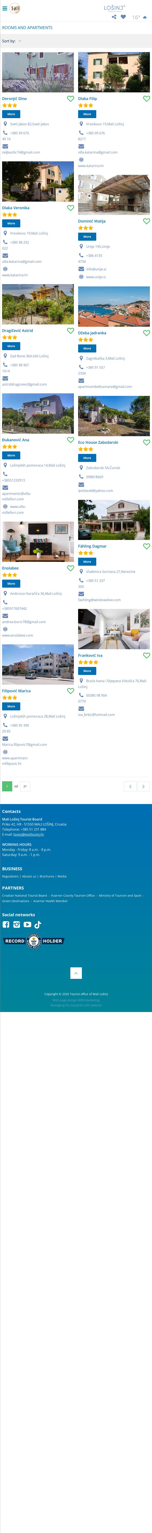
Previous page (130, 786)
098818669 (67, 610)
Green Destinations (15, 901)
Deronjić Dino (14, 98)
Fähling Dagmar (65, 713)
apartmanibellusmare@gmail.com (78, 485)
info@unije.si (69, 337)
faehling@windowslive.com (72, 767)
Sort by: (9, 40)
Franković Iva (63, 857)
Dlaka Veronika (15, 242)
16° (140, 17)
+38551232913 (13, 576)
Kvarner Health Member (51, 901)
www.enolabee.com (17, 756)
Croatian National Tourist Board (24, 895)
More (11, 114)
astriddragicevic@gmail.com (24, 448)
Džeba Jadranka (65, 431)
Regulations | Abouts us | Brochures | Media (34, 876)
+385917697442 (14, 729)
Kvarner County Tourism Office (73, 895)
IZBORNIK (6, 8)
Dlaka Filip (60, 133)
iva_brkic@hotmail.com (69, 916)
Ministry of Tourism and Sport (120, 895)
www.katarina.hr (15, 309)
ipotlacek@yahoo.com (68, 624)
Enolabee (10, 689)
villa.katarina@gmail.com (71, 187)
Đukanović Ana (15, 535)
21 (25, 786)
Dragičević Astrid (17, 394)
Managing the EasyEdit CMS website (76, 1005)
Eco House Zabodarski (71, 575)
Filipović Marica (16, 841)
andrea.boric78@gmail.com (24, 743)
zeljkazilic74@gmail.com (21, 152)
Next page (143, 786)
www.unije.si (69, 345)
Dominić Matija (65, 288)
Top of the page (76, 973)
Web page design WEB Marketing (76, 1000)
